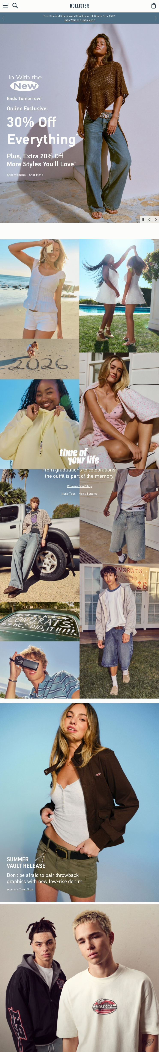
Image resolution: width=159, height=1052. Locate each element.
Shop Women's (72, 20)
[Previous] (3, 18)
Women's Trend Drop (20, 889)
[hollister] (79, 6)
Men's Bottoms (88, 493)
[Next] (156, 18)
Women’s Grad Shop (79, 486)
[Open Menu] (4, 6)
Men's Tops (69, 493)
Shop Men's (88, 20)
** (75, 163)
